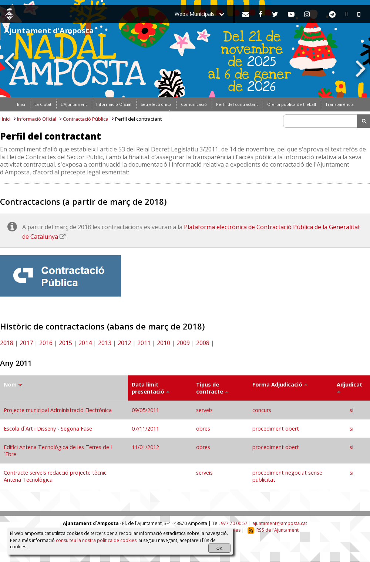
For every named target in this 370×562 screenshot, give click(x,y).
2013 (104, 343)
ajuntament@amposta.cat (279, 523)
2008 (202, 343)
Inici (6, 119)
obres (203, 428)
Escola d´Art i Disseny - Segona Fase (48, 428)
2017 (26, 343)
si (351, 410)
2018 (6, 343)
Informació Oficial (36, 119)
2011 (144, 343)
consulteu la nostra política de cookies (96, 540)
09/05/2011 (146, 410)
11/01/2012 (146, 447)
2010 (163, 343)
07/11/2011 (146, 428)
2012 (124, 343)
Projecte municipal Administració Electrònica (58, 410)
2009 (183, 343)
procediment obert (275, 428)
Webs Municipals (199, 14)
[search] (321, 121)
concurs (261, 410)
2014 (85, 343)
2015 (65, 343)
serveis (204, 410)
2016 (46, 343)
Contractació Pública (85, 119)
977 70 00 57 (234, 523)
